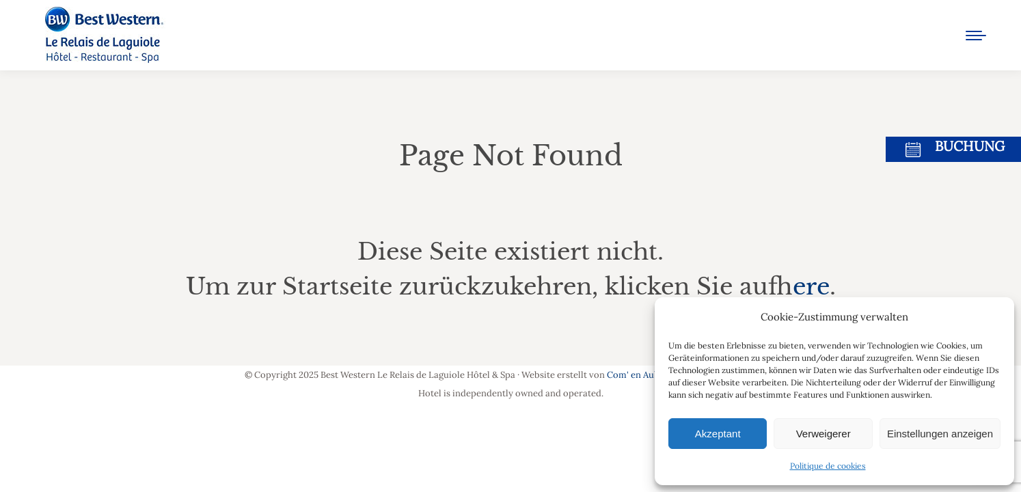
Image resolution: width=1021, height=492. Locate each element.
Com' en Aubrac (640, 375)
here (811, 286)
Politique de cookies (828, 466)
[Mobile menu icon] (976, 35)
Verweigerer (823, 433)
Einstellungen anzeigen (940, 433)
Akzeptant (718, 433)
